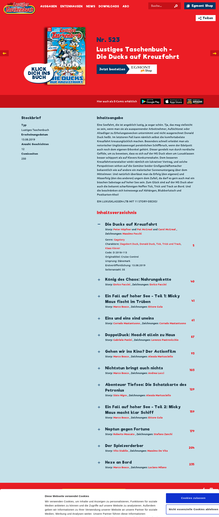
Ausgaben (48, 6)
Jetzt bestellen (112, 69)
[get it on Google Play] (150, 101)
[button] (143, 228)
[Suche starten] (176, 5)
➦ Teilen (205, 18)
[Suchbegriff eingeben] (164, 5)
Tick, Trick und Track (168, 243)
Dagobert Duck (129, 243)
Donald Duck (147, 243)
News (90, 6)
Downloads (109, 6)
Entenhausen (71, 6)
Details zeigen (53, 510)
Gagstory (119, 239)
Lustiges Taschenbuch (19, 8)
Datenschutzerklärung (109, 500)
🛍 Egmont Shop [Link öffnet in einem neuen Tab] (200, 6)
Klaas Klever (112, 248)
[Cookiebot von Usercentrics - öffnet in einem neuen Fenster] (22, 510)
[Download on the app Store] (173, 101)
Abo (126, 6)
